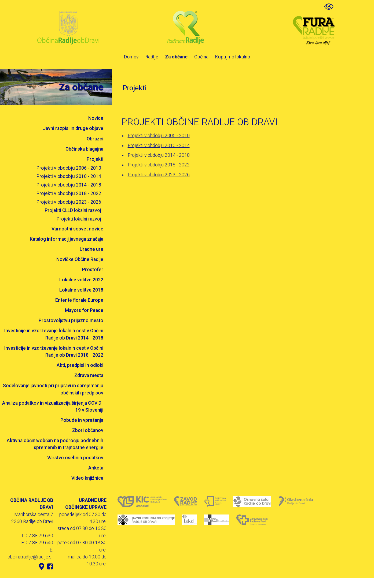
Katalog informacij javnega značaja (66, 239)
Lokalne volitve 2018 (81, 290)
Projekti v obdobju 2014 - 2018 (68, 185)
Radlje (151, 56)
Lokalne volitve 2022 (81, 279)
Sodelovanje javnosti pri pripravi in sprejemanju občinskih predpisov (53, 389)
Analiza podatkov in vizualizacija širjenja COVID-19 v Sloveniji (52, 406)
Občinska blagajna (84, 149)
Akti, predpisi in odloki (80, 365)
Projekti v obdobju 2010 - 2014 (68, 176)
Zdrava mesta (88, 375)
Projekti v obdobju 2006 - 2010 (68, 168)
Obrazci (95, 138)
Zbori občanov (87, 430)
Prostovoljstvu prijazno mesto (71, 320)
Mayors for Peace (84, 310)
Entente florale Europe (79, 300)
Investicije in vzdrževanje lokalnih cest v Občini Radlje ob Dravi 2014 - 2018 (53, 334)
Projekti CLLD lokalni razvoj (73, 210)
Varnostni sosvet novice (77, 229)
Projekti (95, 159)
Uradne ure (91, 249)
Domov (131, 56)
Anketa (95, 468)
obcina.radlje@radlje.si (30, 557)
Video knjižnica (87, 478)
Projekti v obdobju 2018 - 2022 (68, 193)
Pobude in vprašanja (81, 420)
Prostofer (92, 269)
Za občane (176, 56)
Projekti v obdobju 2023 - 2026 (68, 202)
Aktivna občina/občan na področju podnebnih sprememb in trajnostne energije (55, 444)
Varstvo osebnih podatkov (75, 457)
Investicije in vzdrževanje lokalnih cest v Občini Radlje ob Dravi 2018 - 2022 (53, 351)
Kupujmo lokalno (232, 56)
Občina (201, 56)
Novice (95, 118)
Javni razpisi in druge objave (73, 128)
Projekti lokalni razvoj (79, 219)
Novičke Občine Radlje (79, 259)
